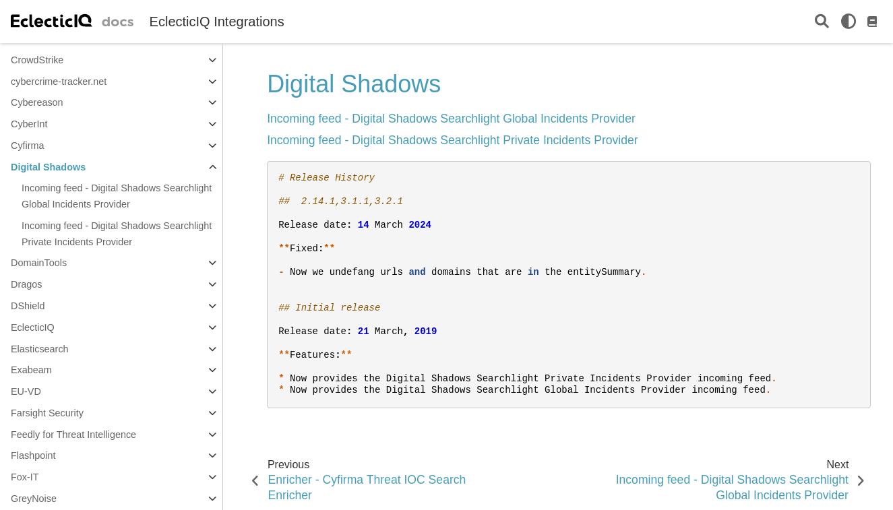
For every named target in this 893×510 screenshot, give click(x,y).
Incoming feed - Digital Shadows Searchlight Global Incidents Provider (117, 196)
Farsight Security (47, 413)
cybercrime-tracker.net (58, 81)
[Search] (822, 22)
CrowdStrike (37, 60)
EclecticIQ (33, 327)
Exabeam (31, 369)
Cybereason (37, 102)
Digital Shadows (48, 167)
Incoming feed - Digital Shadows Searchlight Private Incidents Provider (117, 233)
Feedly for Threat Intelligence (73, 434)
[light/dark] (848, 21)
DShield (27, 305)
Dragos (26, 284)
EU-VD (26, 391)
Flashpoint (33, 455)
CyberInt (29, 124)
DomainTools (39, 262)
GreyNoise (34, 498)
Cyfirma (27, 145)
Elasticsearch (40, 349)
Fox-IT (25, 477)
